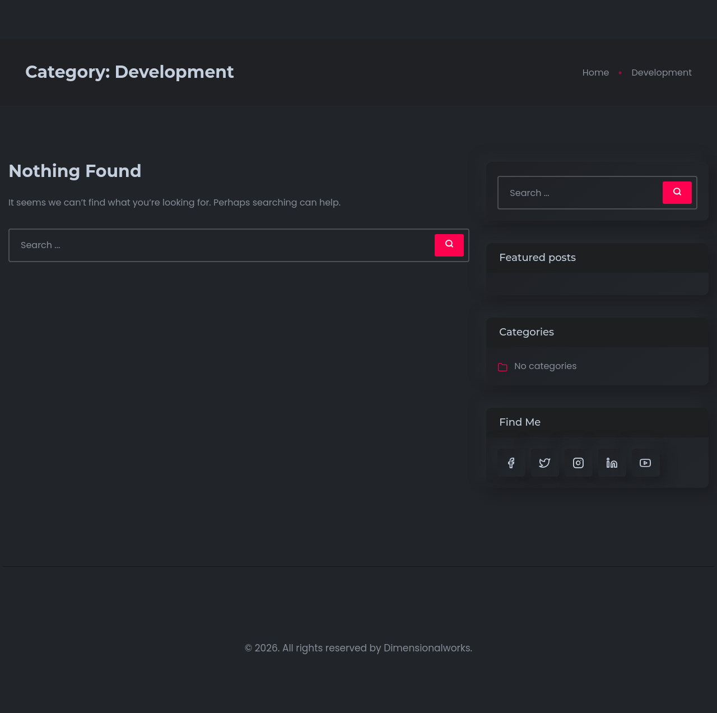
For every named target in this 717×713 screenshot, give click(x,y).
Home (596, 72)
